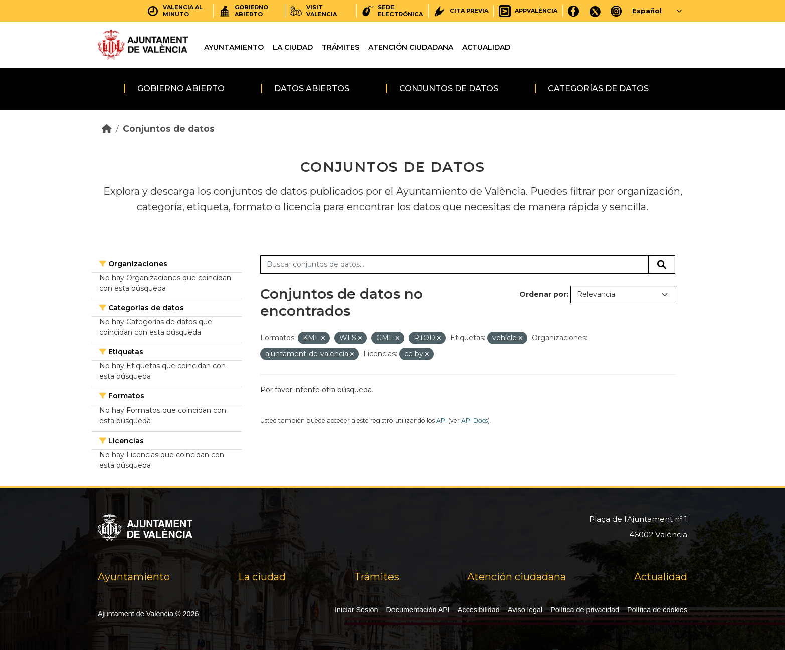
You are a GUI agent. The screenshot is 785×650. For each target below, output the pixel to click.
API (441, 420)
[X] (595, 11)
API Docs (474, 420)
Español (647, 11)
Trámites (340, 47)
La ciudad (293, 47)
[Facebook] (573, 11)
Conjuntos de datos (448, 88)
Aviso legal (525, 610)
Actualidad (486, 47)
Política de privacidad (584, 610)
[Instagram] (616, 11)
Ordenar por (542, 294)
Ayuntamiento (234, 47)
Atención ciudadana (410, 47)
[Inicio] (107, 128)
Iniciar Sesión (356, 610)
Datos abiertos (311, 88)
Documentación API (417, 610)
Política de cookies (657, 610)
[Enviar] (662, 265)
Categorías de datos (598, 88)
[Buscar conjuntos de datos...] (454, 264)
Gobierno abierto (181, 88)
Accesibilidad (479, 610)
